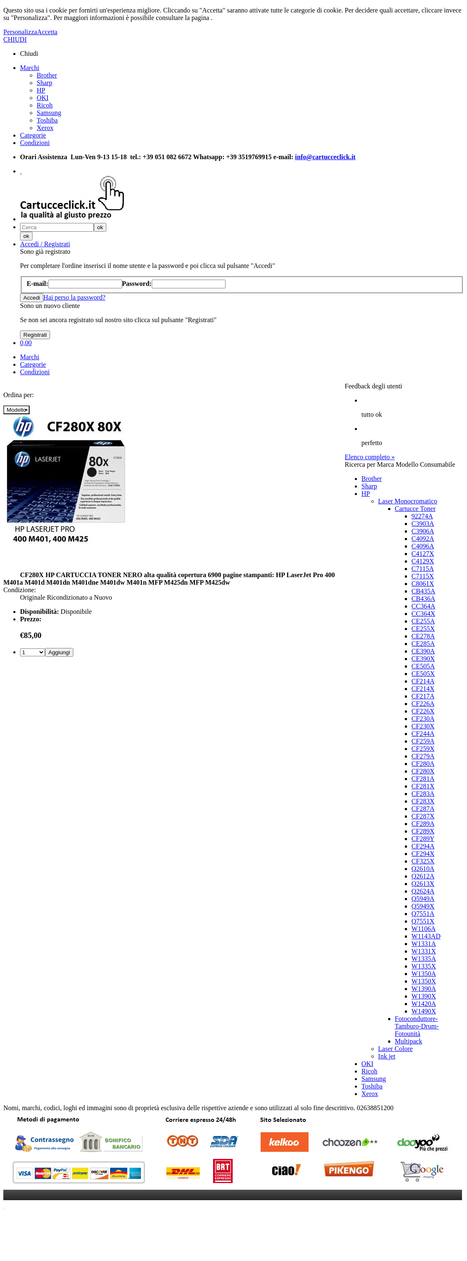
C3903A (423, 523)
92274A (422, 516)
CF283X (423, 801)
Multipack (408, 1041)
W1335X (424, 966)
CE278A (423, 636)
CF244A (423, 733)
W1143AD (426, 936)
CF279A (423, 756)
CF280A (423, 763)
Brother (47, 75)
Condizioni (35, 142)
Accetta (47, 31)
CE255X (423, 628)
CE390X (423, 658)
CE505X (423, 673)
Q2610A (423, 868)
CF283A (423, 793)
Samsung (49, 112)
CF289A (423, 823)
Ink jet (386, 1056)
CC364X (423, 613)
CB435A (423, 591)
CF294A (423, 846)
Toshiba (47, 120)
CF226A (423, 703)
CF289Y (423, 838)
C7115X (423, 576)
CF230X (423, 726)
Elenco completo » (370, 456)
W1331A (424, 943)
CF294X (423, 853)
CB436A (423, 598)
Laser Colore (395, 1048)
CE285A (423, 643)
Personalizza (20, 31)
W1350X (424, 981)
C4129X (423, 561)
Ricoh (45, 105)
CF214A (423, 681)
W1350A (424, 973)
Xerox (45, 127)
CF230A (423, 718)
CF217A (423, 696)
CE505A (423, 666)
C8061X (423, 583)
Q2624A (423, 891)
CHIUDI (15, 39)
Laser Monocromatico (407, 501)
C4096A (423, 546)
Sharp (44, 82)
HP (41, 90)
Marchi (29, 67)
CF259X (423, 748)
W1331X (424, 951)
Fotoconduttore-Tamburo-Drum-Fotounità (417, 1026)
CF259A (423, 741)
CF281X (423, 786)
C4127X (423, 553)
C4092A (423, 538)
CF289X (423, 831)
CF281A (423, 778)
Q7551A (423, 913)
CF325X (423, 861)
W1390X (424, 996)
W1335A (424, 958)
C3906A (423, 531)
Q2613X (423, 883)
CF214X (423, 688)
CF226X (423, 711)
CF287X (423, 816)
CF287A (423, 808)
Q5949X (423, 906)
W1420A (424, 1003)
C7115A (423, 568)
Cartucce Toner (415, 508)
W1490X (424, 1011)
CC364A (423, 606)
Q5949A (423, 898)
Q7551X (423, 921)
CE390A (423, 651)
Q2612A (423, 876)
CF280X (423, 771)
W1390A (424, 988)
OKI (42, 97)
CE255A (423, 621)
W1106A (424, 928)
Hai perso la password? (74, 297)
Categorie (33, 135)
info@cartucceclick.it (325, 156)
